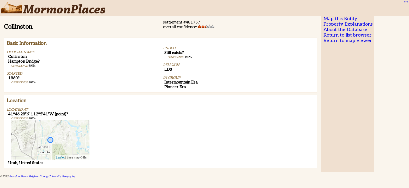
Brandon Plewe (18, 176)
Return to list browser (347, 35)
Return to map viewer (347, 40)
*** (405, 3)
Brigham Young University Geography (52, 176)
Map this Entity (340, 18)
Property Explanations (348, 24)
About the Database (345, 29)
